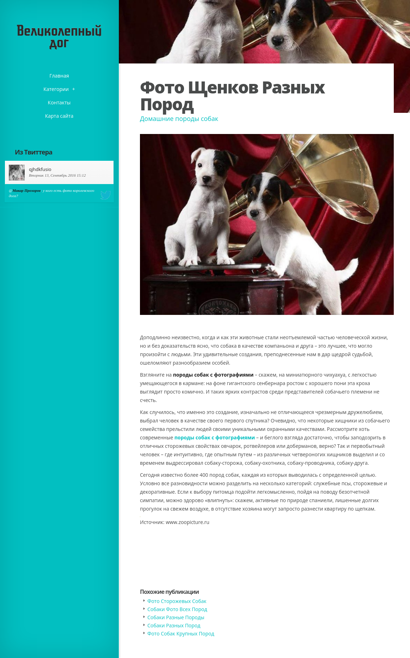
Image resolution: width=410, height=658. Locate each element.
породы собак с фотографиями (215, 437)
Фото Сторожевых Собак (177, 601)
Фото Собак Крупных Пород (180, 633)
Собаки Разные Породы (175, 617)
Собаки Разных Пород (173, 625)
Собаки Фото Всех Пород (177, 609)
